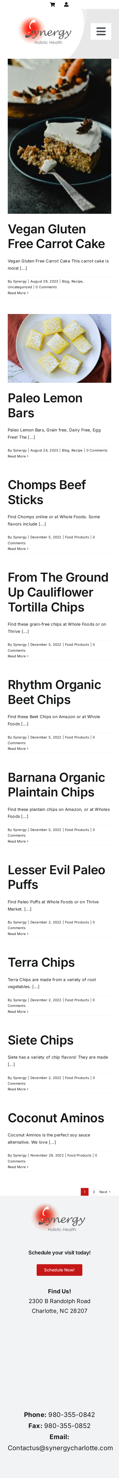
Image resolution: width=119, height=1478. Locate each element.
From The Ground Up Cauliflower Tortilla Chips (58, 592)
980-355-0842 (71, 1414)
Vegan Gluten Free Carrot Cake (56, 236)
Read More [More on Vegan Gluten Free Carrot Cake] (17, 293)
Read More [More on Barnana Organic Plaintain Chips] (17, 841)
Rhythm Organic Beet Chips (54, 692)
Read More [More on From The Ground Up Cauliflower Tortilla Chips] (17, 656)
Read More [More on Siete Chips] (17, 1089)
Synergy (20, 281)
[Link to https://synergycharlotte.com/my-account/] (66, 4)
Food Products (77, 537)
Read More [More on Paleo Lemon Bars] (17, 456)
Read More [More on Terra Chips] (17, 1011)
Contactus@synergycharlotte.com (60, 1448)
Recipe (77, 281)
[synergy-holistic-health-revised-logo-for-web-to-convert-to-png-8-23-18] (46, 11)
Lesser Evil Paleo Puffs (56, 877)
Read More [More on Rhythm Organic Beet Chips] (17, 748)
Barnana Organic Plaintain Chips (56, 785)
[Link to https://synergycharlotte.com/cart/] (52, 4)
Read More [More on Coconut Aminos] (17, 1167)
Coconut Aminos (56, 1117)
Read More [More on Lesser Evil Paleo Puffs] (17, 934)
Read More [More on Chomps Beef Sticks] (17, 549)
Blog (65, 281)
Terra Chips (41, 962)
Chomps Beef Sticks (47, 492)
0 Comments (46, 287)
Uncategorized (20, 287)
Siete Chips (40, 1040)
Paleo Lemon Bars (45, 405)
